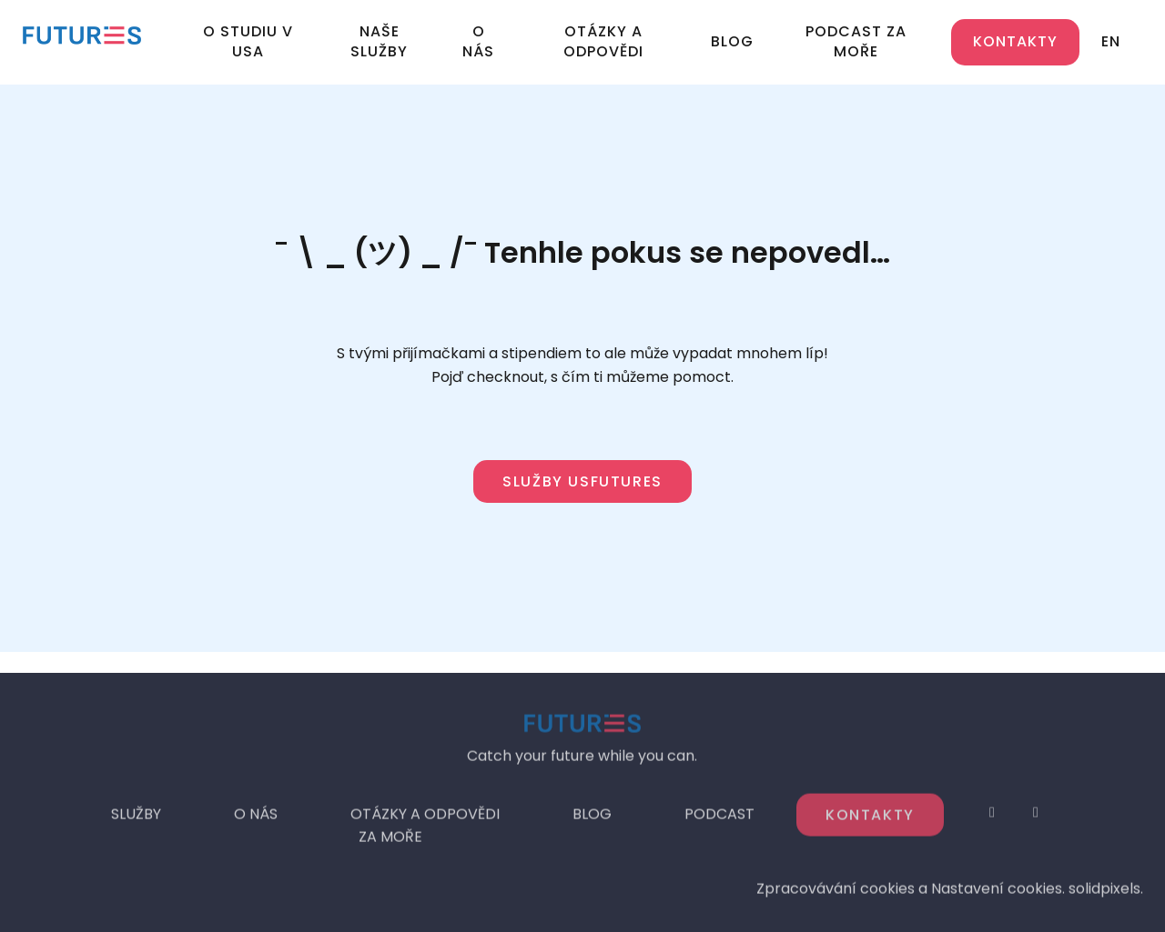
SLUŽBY (136, 818)
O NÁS (256, 818)
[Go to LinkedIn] (1035, 817)
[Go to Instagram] (992, 817)
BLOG (592, 818)
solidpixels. (1106, 893)
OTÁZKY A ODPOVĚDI (425, 818)
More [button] (872, 42)
